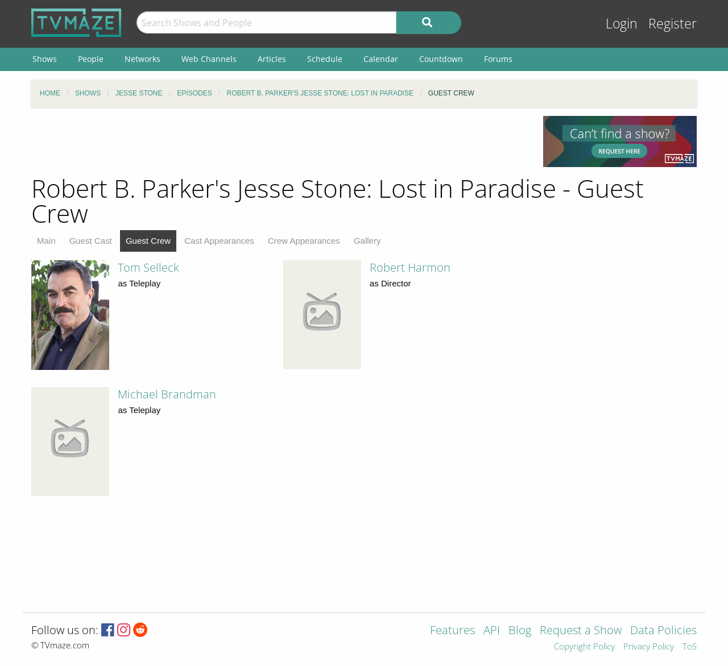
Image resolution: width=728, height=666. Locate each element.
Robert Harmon (410, 267)
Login (622, 23)
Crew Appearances (304, 240)
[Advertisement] (279, 141)
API (491, 631)
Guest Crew (148, 240)
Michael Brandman (167, 394)
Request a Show (581, 631)
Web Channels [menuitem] (209, 58)
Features (452, 631)
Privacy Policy (648, 647)
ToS (689, 647)
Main (46, 240)
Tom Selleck (148, 267)
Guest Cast (90, 240)
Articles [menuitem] (272, 58)
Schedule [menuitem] (324, 58)
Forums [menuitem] (498, 58)
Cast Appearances (219, 240)
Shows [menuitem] (44, 58)
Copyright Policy (584, 647)
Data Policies (663, 631)
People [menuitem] (91, 58)
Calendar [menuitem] (380, 58)
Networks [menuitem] (142, 58)
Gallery (367, 240)
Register (672, 23)
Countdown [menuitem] (441, 58)
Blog (519, 631)
